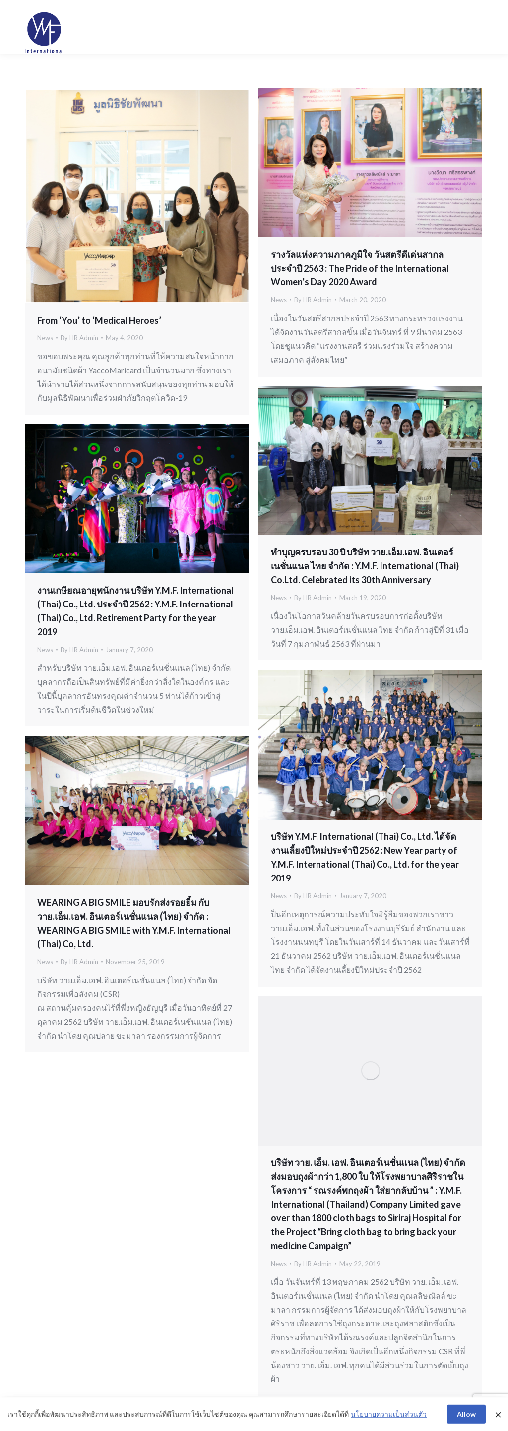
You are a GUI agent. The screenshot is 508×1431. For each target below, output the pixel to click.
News (45, 338)
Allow (466, 1415)
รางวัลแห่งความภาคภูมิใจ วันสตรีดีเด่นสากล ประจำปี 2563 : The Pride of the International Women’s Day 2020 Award (360, 268)
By (79, 338)
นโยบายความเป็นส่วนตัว (389, 1416)
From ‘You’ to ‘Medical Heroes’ (99, 320)
